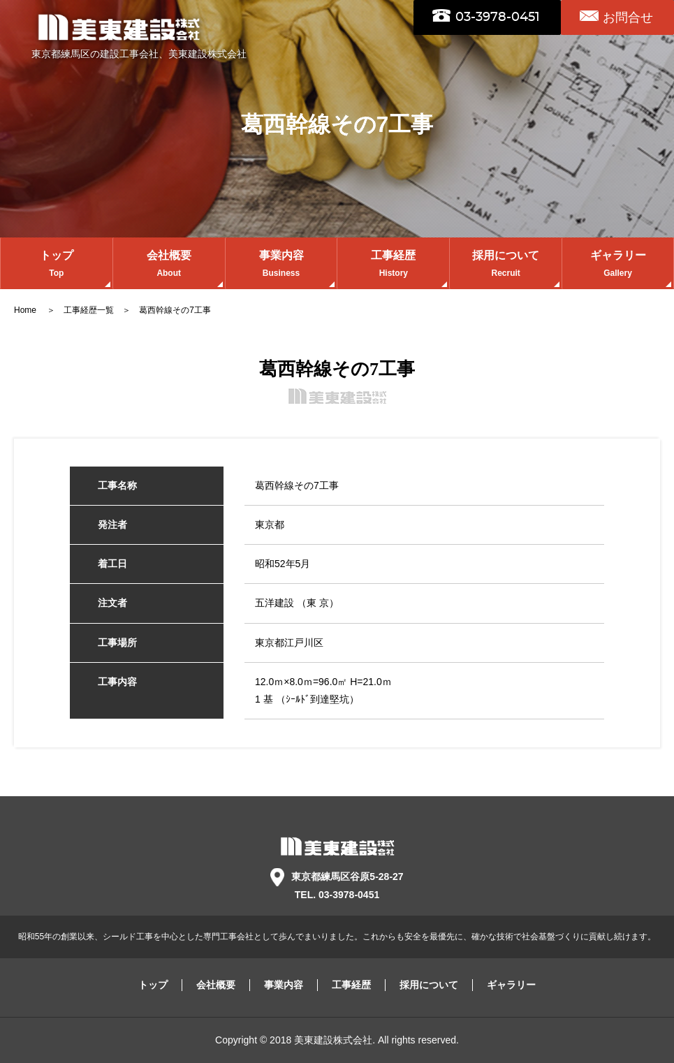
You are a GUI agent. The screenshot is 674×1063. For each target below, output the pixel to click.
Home (26, 310)
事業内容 (281, 265)
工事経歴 (393, 265)
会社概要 (169, 265)
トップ (56, 265)
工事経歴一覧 (89, 310)
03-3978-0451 (497, 17)
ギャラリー (617, 265)
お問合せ (628, 17)
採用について (506, 265)
